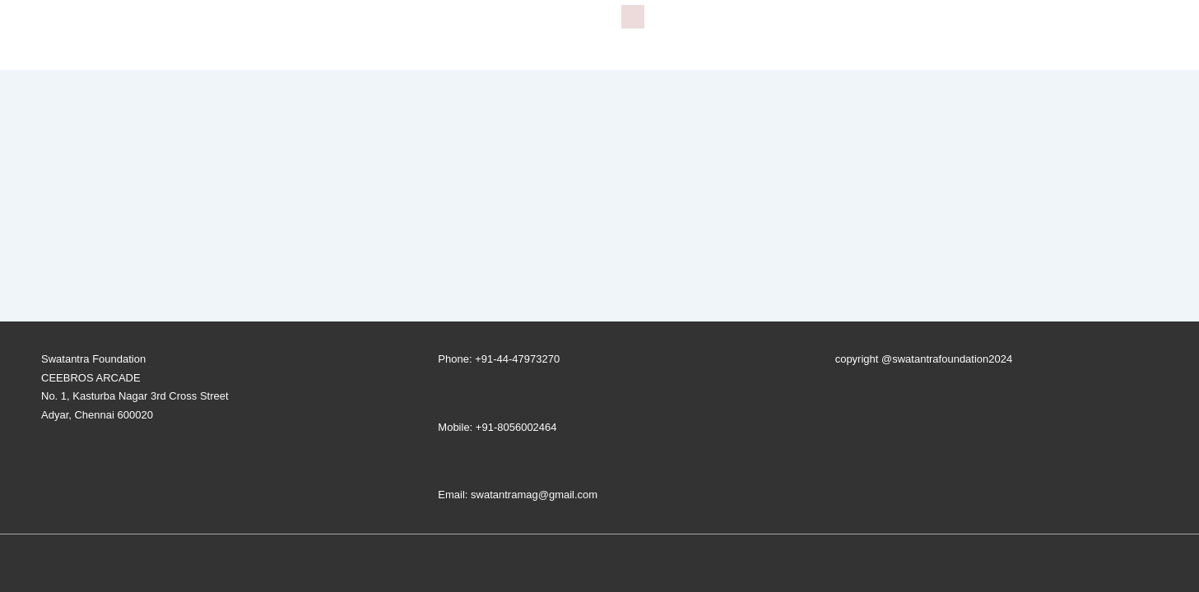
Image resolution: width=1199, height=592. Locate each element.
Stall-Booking (390, 51)
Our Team (1051, 51)
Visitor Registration (725, 51)
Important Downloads (257, 50)
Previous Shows (948, 51)
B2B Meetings (603, 51)
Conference (841, 51)
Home (139, 51)
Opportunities (496, 51)
